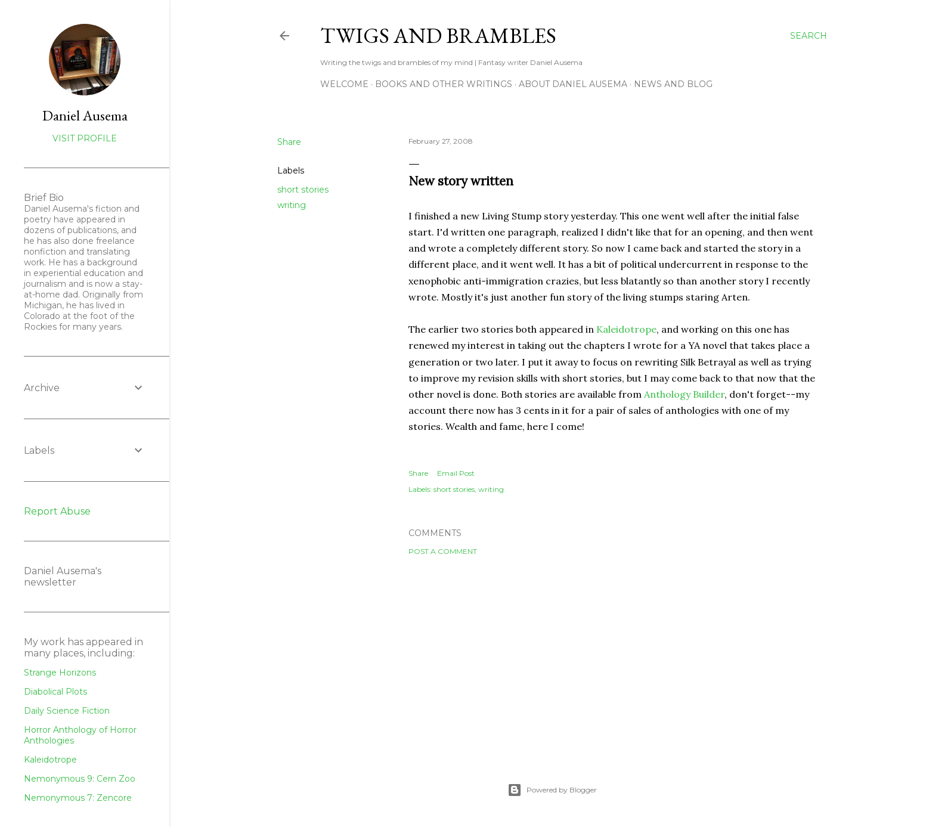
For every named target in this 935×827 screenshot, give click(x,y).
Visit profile (84, 138)
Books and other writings (443, 84)
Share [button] (289, 142)
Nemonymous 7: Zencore (78, 797)
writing (291, 205)
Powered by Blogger (552, 790)
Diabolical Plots (55, 691)
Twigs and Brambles (438, 35)
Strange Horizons (60, 672)
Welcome (344, 84)
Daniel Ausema (85, 115)
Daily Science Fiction (67, 710)
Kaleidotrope (626, 329)
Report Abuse (57, 511)
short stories (303, 189)
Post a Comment (442, 551)
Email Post (456, 473)
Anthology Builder (684, 394)
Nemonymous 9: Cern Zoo (79, 778)
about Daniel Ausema (573, 84)
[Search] (808, 35)
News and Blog (673, 84)
